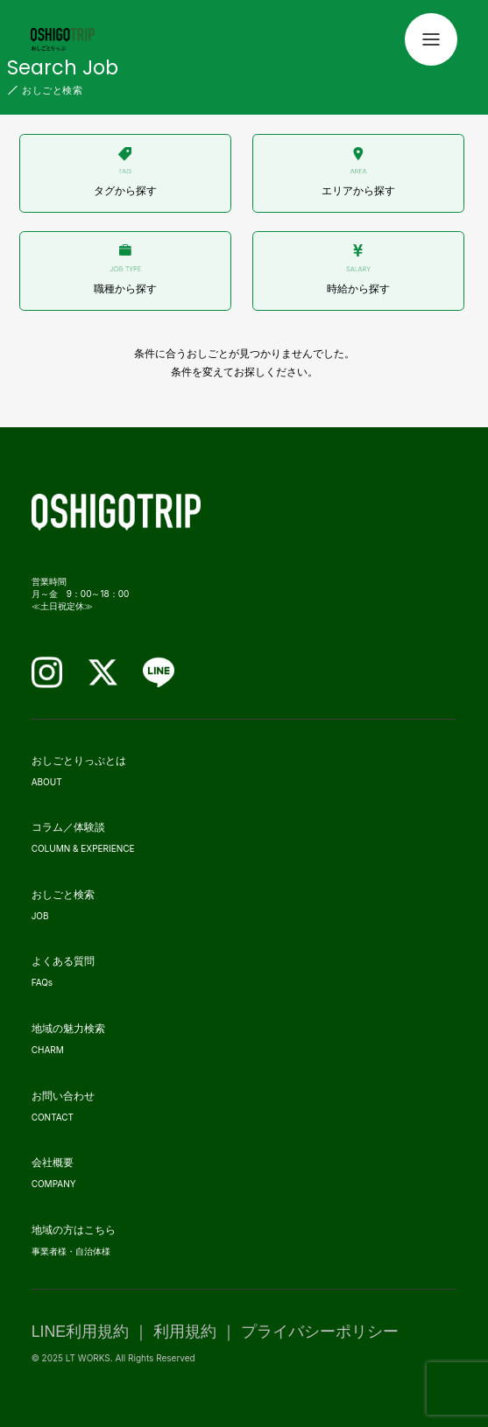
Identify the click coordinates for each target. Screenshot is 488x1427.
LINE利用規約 (81, 1331)
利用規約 (184, 1331)
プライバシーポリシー (320, 1331)
